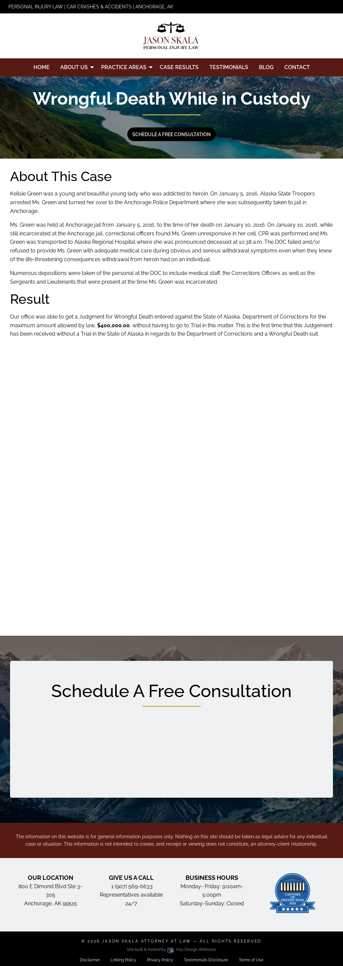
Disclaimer (90, 960)
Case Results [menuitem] (179, 67)
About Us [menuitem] (74, 67)
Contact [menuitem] (297, 67)
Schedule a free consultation (171, 134)
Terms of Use (251, 960)
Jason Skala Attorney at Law (146, 941)
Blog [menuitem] (266, 67)
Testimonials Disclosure (206, 960)
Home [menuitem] (41, 67)
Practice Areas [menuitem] (123, 67)
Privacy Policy (160, 960)
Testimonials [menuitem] (228, 67)
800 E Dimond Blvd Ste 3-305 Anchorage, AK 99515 (50, 895)
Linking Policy (123, 960)
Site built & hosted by (171, 949)
